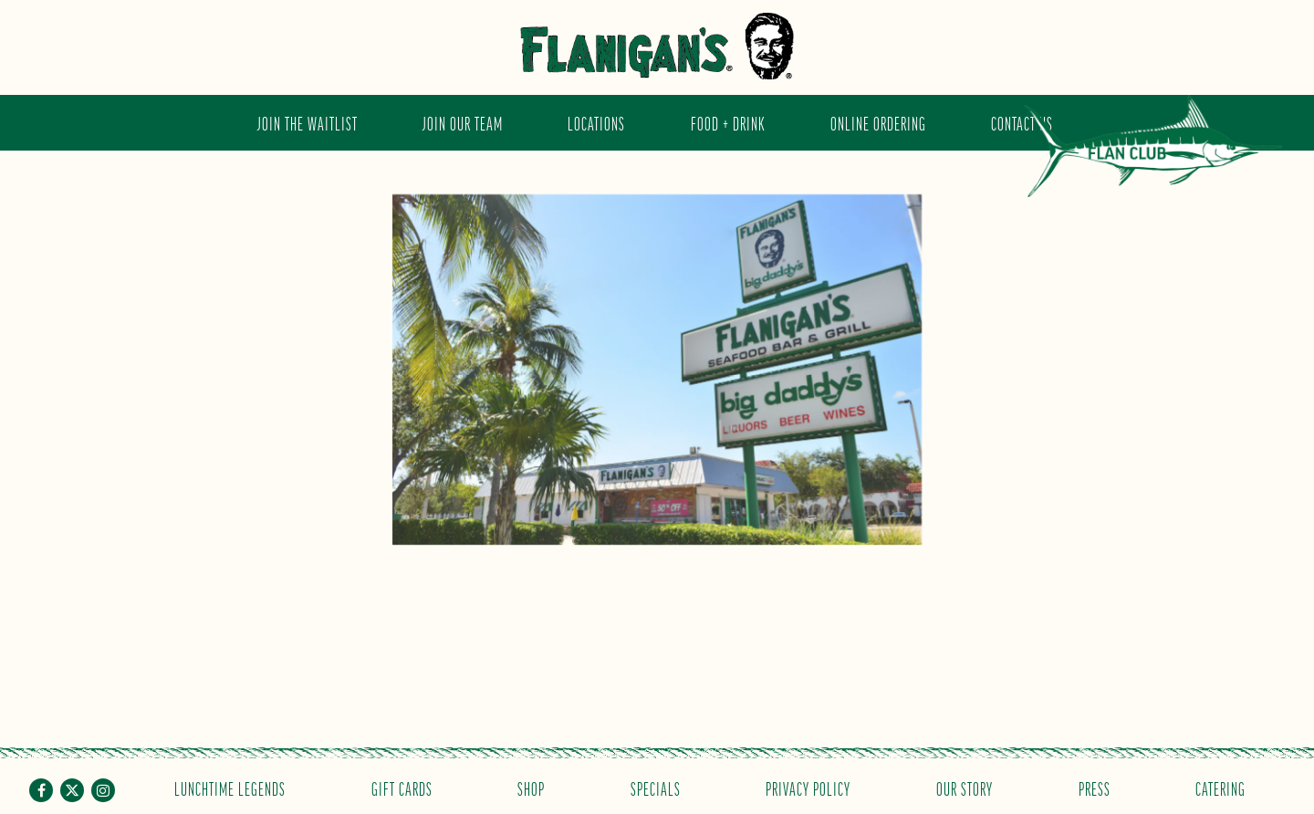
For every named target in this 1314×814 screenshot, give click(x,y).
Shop (531, 787)
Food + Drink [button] (728, 122)
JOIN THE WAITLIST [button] (307, 122)
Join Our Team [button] (462, 122)
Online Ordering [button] (878, 122)
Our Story (964, 787)
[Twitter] (72, 790)
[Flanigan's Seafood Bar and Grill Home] (657, 46)
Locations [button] (596, 122)
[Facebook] (41, 790)
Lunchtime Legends (230, 787)
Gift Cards (402, 787)
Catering (1220, 787)
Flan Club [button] (1153, 158)
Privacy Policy (808, 787)
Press (1095, 787)
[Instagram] (103, 790)
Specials (656, 787)
